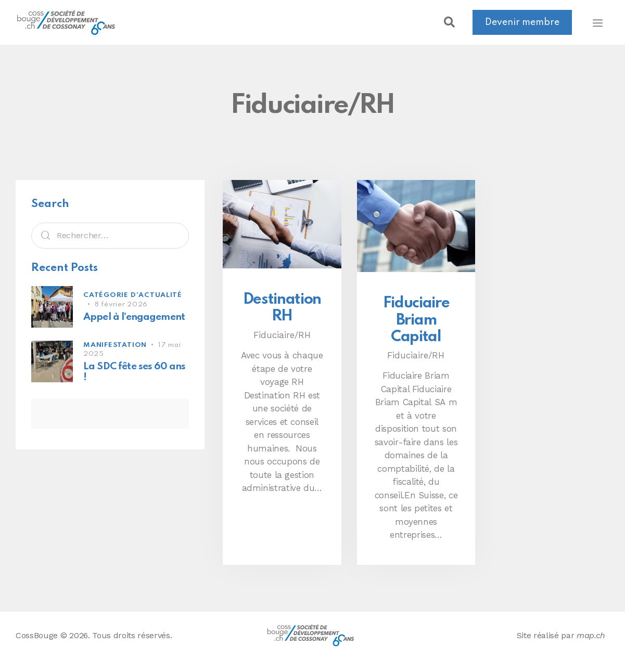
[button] (449, 22)
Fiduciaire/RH (282, 335)
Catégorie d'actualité (132, 295)
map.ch (591, 635)
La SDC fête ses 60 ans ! (134, 371)
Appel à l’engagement (134, 317)
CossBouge (37, 635)
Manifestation (115, 345)
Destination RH (282, 308)
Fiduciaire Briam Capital (416, 319)
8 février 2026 (121, 304)
